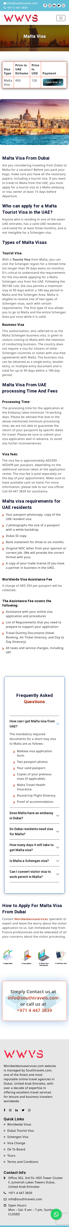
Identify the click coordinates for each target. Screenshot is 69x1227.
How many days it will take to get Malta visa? (32, 847)
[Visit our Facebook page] (45, 5)
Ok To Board (14, 1149)
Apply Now (53, 82)
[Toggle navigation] (60, 18)
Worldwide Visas (17, 1124)
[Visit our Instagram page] (50, 5)
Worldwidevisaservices (31, 919)
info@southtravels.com (21, 3)
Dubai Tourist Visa (19, 1131)
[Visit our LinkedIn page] (54, 5)
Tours (9, 1156)
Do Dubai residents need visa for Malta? (31, 831)
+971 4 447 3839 (16, 7)
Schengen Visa (16, 1137)
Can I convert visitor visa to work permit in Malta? (30, 874)
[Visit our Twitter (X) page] (59, 5)
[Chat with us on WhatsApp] (63, 5)
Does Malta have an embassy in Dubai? (31, 815)
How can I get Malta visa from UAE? (32, 723)
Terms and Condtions (21, 1162)
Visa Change (14, 1143)
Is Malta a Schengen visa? (29, 861)
